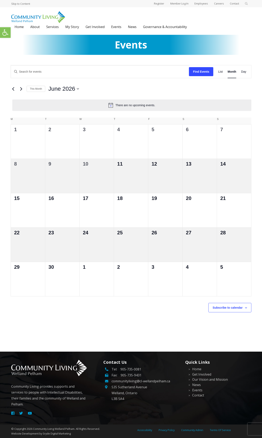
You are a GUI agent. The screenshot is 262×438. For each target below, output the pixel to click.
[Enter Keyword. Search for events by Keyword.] (100, 71)
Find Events (201, 71)
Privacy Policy (167, 430)
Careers (217, 3)
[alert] (131, 105)
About (35, 27)
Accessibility (144, 430)
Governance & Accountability (165, 27)
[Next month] (21, 88)
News (132, 27)
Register (156, 3)
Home (19, 27)
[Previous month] (13, 88)
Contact (233, 3)
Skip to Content (20, 4)
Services (52, 27)
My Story (72, 27)
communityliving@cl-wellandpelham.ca (141, 381)
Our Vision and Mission (210, 379)
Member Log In (177, 3)
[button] (5, 32)
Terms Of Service (220, 430)
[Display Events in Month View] (232, 71)
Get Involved (95, 27)
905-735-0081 (130, 369)
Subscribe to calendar (228, 307)
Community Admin (192, 430)
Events (116, 27)
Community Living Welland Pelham (54, 429)
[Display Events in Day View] (243, 71)
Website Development (25, 433)
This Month (36, 88)
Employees (199, 3)
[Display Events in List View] (220, 71)
